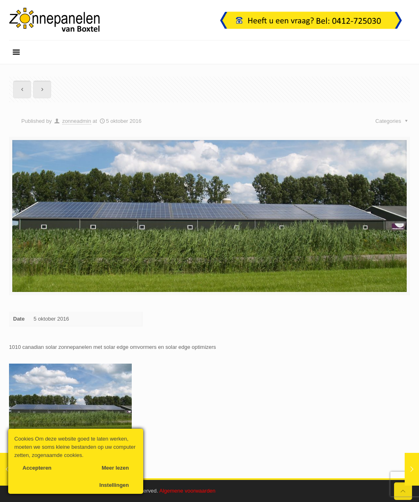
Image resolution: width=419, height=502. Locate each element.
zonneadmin (76, 121)
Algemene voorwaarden (187, 491)
